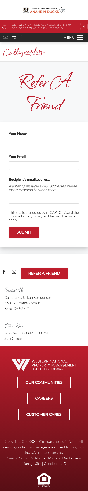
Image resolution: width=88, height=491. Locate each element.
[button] (83, 26)
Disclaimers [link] (71, 458)
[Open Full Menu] (72, 37)
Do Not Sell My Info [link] (44, 458)
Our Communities (44, 382)
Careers (44, 398)
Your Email (24, 156)
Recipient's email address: (29, 179)
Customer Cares (44, 414)
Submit (23, 232)
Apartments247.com (61, 441)
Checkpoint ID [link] (55, 463)
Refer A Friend (44, 273)
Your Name (25, 134)
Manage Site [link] (31, 463)
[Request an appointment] (14, 37)
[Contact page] (6, 37)
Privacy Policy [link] (16, 458)
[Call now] (22, 37)
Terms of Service (63, 216)
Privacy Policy (32, 216)
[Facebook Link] (4, 273)
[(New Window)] (14, 273)
